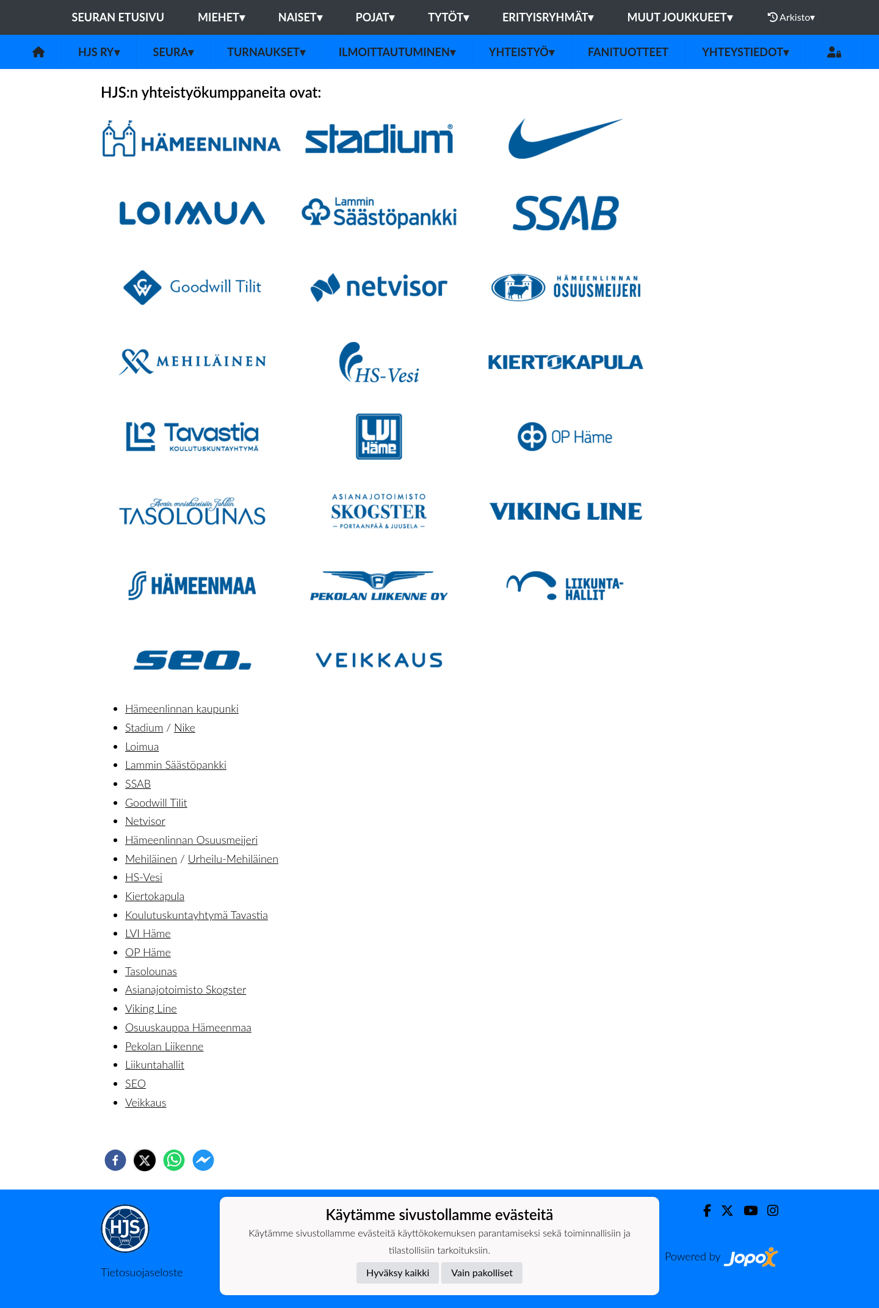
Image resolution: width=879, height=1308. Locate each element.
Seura (173, 52)
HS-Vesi (143, 877)
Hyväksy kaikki (397, 1272)
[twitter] (145, 1160)
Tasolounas (151, 971)
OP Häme (148, 952)
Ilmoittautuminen (397, 52)
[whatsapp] (174, 1160)
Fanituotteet (628, 52)
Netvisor (145, 820)
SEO (135, 1083)
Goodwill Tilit (156, 802)
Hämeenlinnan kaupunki (182, 708)
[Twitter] (722, 1210)
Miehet (221, 17)
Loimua (142, 746)
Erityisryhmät (547, 17)
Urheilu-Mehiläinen (233, 858)
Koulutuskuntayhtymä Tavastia (196, 914)
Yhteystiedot (745, 52)
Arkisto (792, 17)
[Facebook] (702, 1210)
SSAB (138, 783)
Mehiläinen (151, 858)
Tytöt (448, 17)
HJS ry (98, 52)
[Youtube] (746, 1210)
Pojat (375, 17)
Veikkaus (145, 1102)
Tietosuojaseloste (142, 1272)
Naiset (300, 17)
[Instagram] (768, 1210)
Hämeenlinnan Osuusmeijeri (191, 839)
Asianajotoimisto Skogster (185, 989)
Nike (184, 727)
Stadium (144, 727)
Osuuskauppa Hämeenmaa (188, 1027)
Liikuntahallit (154, 1064)
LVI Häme (148, 933)
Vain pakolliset (482, 1272)
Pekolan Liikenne (164, 1046)
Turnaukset (266, 52)
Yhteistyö (521, 52)
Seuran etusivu (118, 17)
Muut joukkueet (679, 17)
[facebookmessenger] (203, 1160)
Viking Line (151, 1008)
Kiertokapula (154, 896)
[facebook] (115, 1160)
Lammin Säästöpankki (175, 764)
